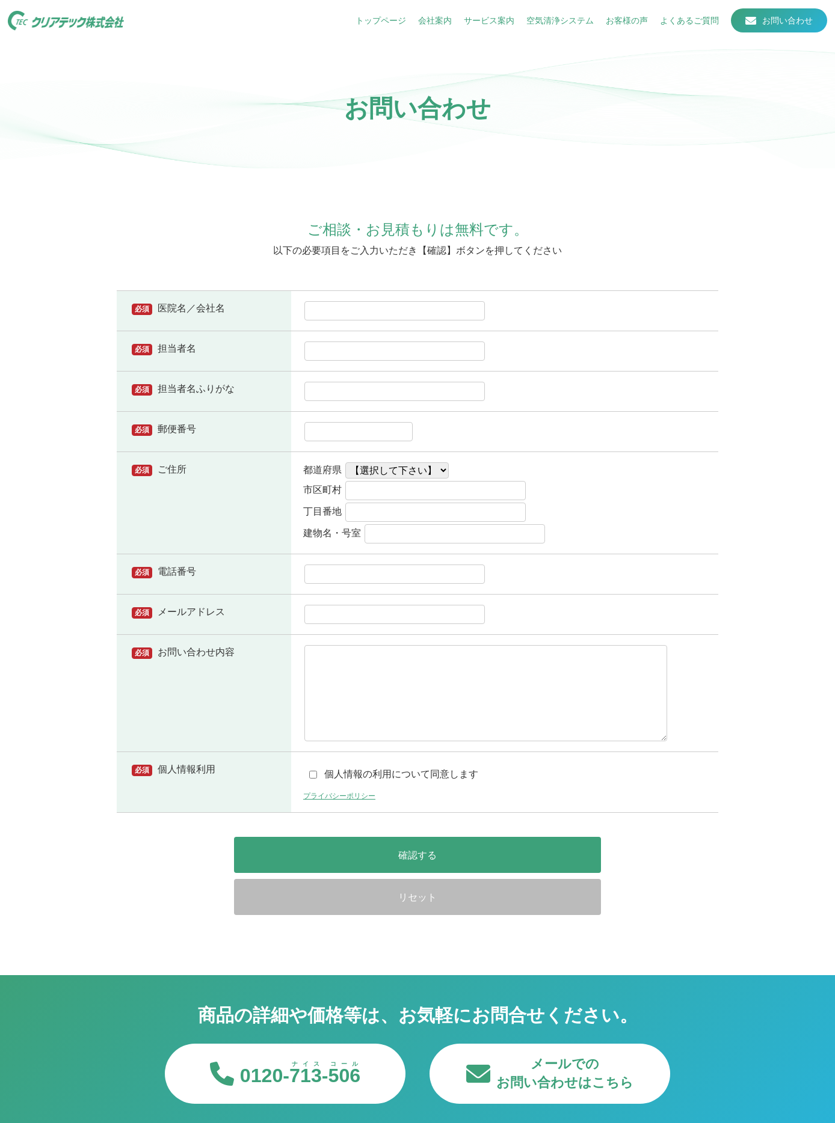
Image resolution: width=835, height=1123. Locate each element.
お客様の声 (623, 24)
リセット (498, 855)
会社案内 (431, 24)
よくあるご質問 (685, 24)
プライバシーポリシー (345, 795)
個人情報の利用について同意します (393, 774)
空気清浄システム (556, 24)
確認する (336, 855)
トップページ (376, 24)
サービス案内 (485, 24)
